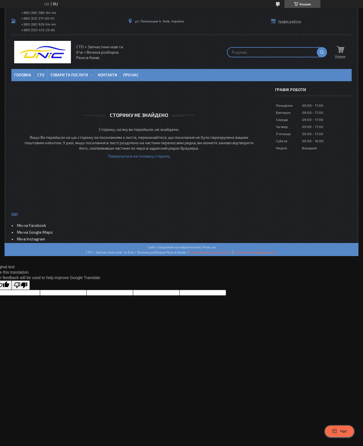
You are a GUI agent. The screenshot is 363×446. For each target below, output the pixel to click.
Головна (22, 75)
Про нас (131, 75)
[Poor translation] (21, 285)
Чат (339, 431)
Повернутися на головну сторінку (139, 156)
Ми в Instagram (31, 238)
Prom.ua (209, 247)
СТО (40, 75)
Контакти (107, 75)
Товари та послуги (69, 75)
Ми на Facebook (31, 225)
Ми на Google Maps (35, 232)
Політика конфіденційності (256, 252)
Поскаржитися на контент (210, 252)
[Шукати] (322, 52)
